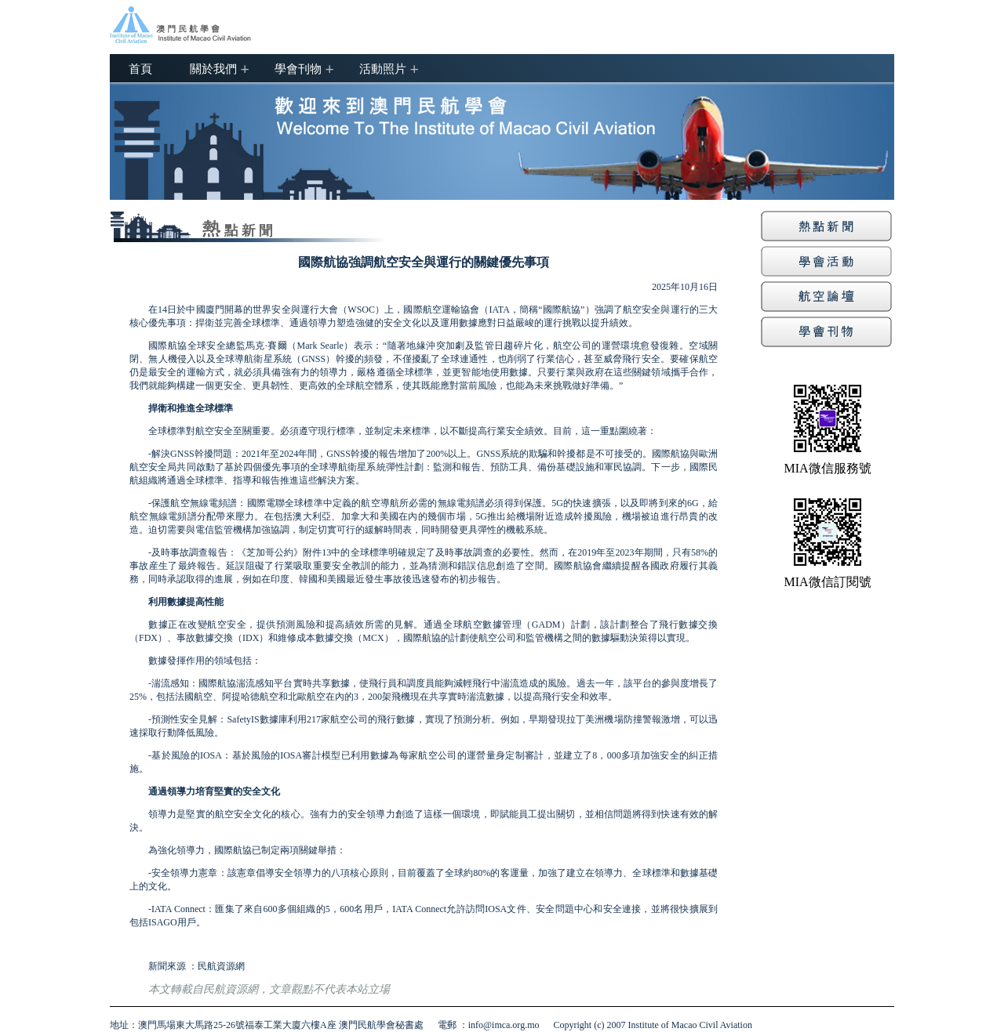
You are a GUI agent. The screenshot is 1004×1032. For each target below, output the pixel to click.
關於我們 (213, 68)
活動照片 (382, 68)
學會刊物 (298, 68)
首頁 (140, 68)
